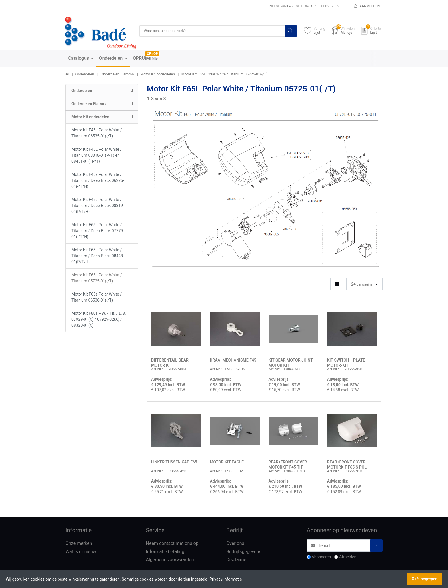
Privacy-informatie (225, 579)
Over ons (235, 543)
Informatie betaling (165, 552)
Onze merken (78, 543)
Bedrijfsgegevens (243, 552)
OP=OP (152, 54)
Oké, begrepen (424, 579)
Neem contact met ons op (292, 6)
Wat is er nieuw (80, 552)
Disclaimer (237, 560)
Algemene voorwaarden (170, 560)
